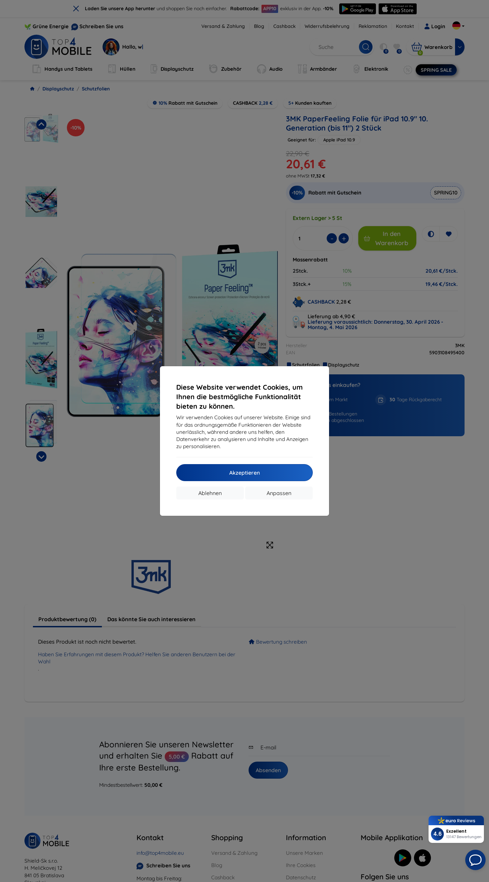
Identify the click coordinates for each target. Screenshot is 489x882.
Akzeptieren (244, 472)
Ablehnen (210, 493)
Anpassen (279, 493)
